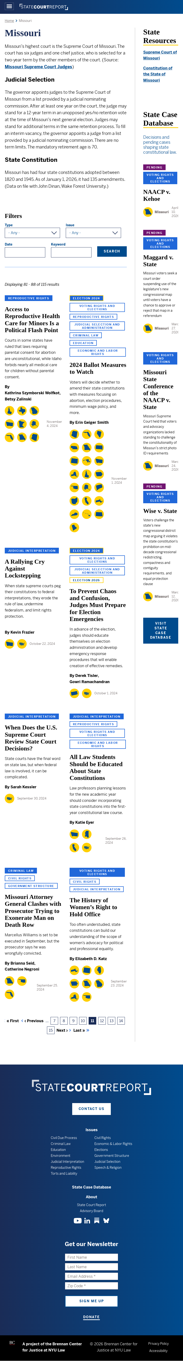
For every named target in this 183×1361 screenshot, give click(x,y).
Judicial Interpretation (32, 551)
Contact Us (92, 1109)
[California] (87, 501)
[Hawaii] (87, 514)
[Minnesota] (22, 424)
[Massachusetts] (99, 501)
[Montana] (9, 424)
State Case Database (91, 1187)
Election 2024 (86, 298)
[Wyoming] (87, 970)
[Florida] (9, 437)
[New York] (74, 474)
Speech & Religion (108, 1167)
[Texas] (22, 410)
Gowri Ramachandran (90, 681)
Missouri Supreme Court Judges (38, 66)
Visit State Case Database (160, 630)
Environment (60, 1156)
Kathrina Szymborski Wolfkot (32, 392)
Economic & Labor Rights (113, 1144)
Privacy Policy (158, 1343)
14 (122, 1021)
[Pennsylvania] (74, 693)
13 (113, 1021)
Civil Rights (19, 878)
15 (52, 1031)
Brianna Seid (22, 963)
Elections (101, 1150)
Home (9, 21)
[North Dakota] (99, 514)
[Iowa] (99, 474)
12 (103, 1021)
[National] (22, 644)
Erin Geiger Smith (92, 422)
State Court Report (91, 1205)
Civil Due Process (64, 1138)
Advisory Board (91, 1211)
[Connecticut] (99, 487)
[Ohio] (74, 501)
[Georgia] (34, 410)
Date (8, 244)
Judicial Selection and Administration (97, 326)
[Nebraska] (74, 447)
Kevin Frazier (22, 632)
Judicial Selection (107, 1161)
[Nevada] (99, 434)
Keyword (58, 244)
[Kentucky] (74, 514)
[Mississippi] (87, 834)
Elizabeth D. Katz (91, 958)
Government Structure (31, 886)
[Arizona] (34, 437)
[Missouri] (22, 437)
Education (83, 343)
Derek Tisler (86, 675)
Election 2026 (86, 580)
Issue (70, 225)
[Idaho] (9, 410)
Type (9, 225)
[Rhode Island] (74, 527)
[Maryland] (87, 461)
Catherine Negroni (22, 969)
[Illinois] (99, 970)
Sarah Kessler (23, 786)
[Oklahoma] (74, 487)
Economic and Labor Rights (98, 352)
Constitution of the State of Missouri (157, 74)
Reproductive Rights (28, 298)
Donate (91, 1317)
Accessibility (158, 1351)
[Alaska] (34, 424)
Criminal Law (85, 335)
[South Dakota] (99, 447)
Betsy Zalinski (18, 399)
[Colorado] (74, 461)
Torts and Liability (64, 1173)
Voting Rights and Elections (97, 307)
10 (84, 1021)
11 (93, 1021)
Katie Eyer (84, 822)
